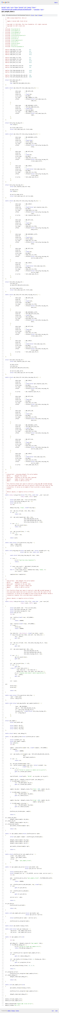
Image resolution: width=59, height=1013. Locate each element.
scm (12, 7)
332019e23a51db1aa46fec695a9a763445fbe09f (16, 9)
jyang (29, 7)
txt (53, 1010)
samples (36, 9)
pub (8, 7)
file (32, 15)
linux (16, 7)
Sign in (55, 2)
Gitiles (9, 1010)
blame (40, 15)
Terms (17, 1010)
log (36, 15)
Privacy (13, 1010)
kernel (4, 7)
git (25, 7)
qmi (42, 9)
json (56, 1010)
